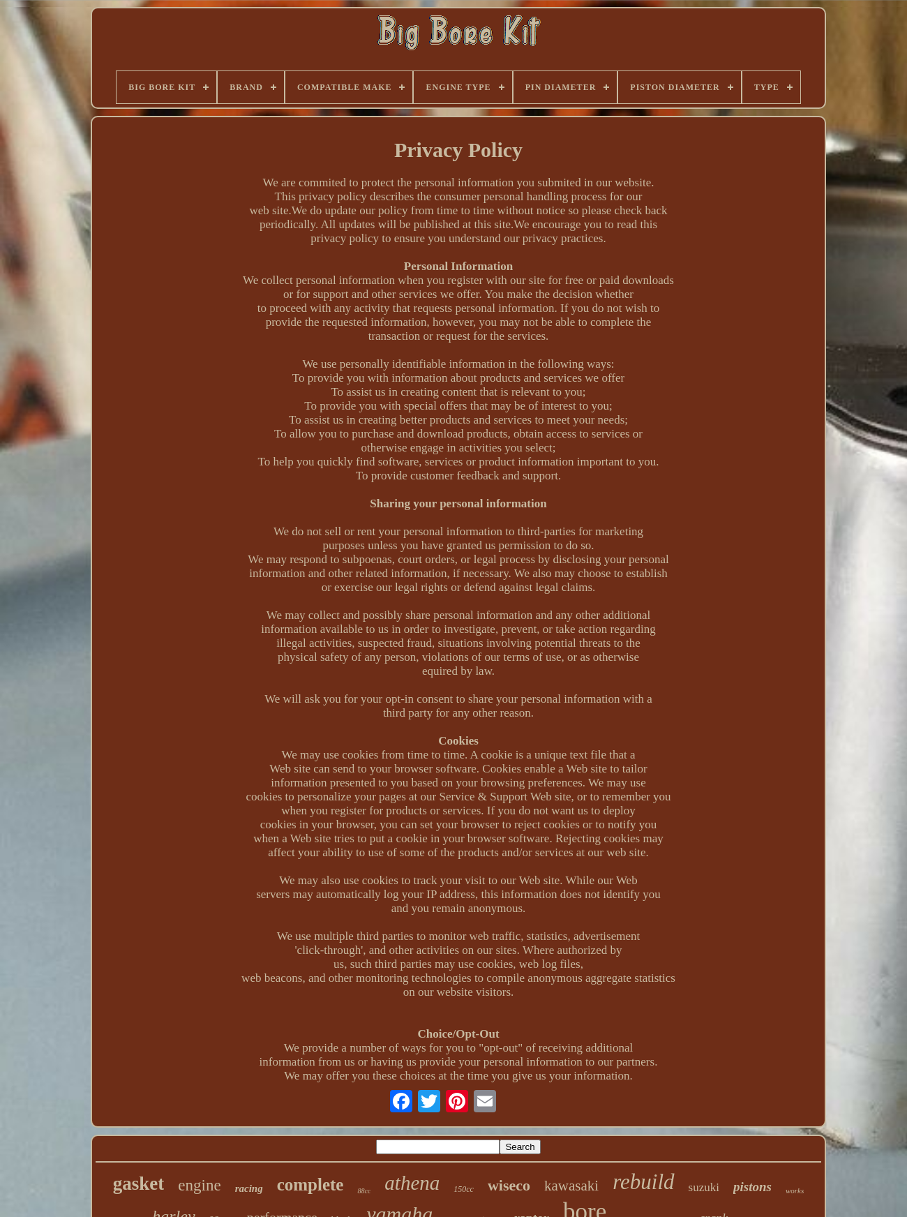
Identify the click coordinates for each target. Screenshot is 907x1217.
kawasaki (571, 1185)
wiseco (509, 1185)
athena (412, 1183)
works (795, 1190)
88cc (363, 1191)
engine (199, 1185)
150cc (464, 1189)
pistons (752, 1186)
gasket (139, 1183)
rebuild (643, 1182)
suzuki (704, 1187)
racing (249, 1188)
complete (310, 1184)
